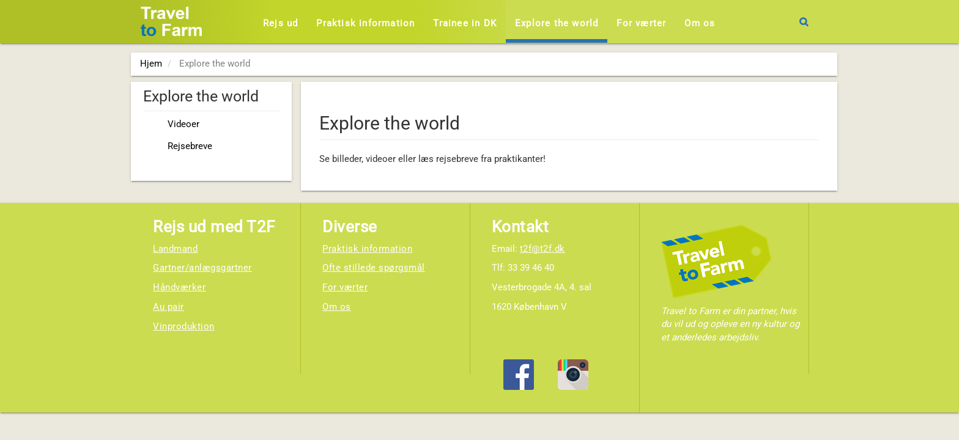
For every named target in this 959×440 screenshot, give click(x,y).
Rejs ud (280, 23)
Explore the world (556, 23)
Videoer (183, 124)
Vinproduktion (184, 326)
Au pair (168, 306)
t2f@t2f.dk (542, 248)
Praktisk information (365, 23)
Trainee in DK (465, 23)
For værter (641, 23)
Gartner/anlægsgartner (202, 267)
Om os (699, 23)
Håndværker (179, 287)
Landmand (175, 248)
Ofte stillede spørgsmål (373, 267)
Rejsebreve (190, 146)
